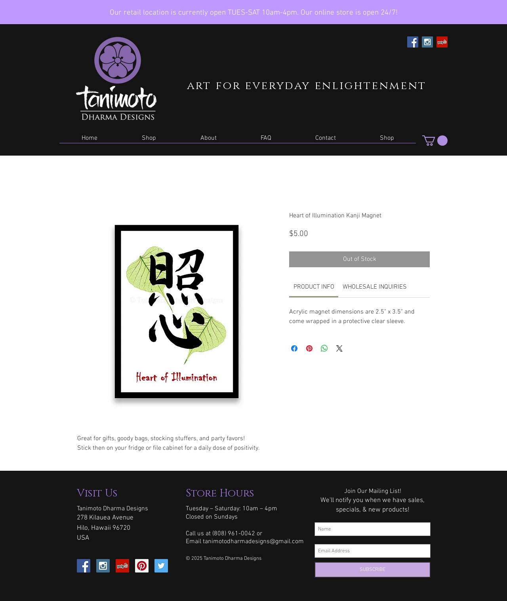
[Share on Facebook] (294, 348)
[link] (314, 287)
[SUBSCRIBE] (372, 570)
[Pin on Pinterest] (309, 348)
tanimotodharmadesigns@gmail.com (253, 542)
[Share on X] (339, 348)
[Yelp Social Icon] (442, 42)
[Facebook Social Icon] (412, 42)
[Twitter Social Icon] (161, 565)
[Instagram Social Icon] (427, 42)
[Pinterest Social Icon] (142, 565)
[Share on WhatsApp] (324, 348)
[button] (149, 140)
